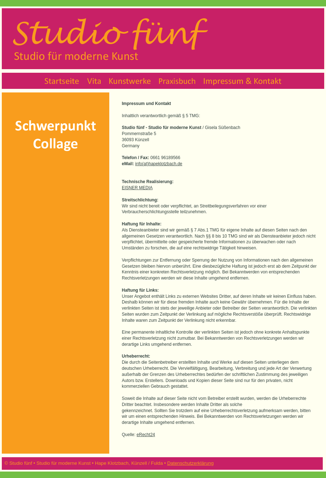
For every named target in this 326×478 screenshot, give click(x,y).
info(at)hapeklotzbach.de (158, 163)
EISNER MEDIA (137, 187)
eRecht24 (145, 434)
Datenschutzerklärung (190, 463)
